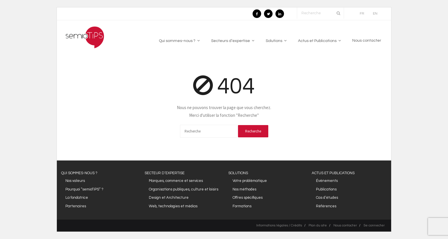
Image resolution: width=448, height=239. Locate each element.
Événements (327, 181)
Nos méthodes (244, 189)
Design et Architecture (169, 198)
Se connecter (374, 225)
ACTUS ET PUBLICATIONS (333, 173)
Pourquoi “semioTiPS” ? (84, 189)
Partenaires (75, 206)
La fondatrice (76, 198)
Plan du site (318, 225)
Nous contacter (345, 225)
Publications (326, 189)
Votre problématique (250, 181)
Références (326, 206)
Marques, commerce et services (176, 181)
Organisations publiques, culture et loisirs (183, 189)
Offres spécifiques (248, 198)
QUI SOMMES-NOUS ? (79, 173)
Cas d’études (327, 198)
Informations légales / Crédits (279, 225)
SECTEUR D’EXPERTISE (165, 173)
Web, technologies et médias (173, 206)
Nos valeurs (75, 181)
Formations (242, 206)
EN (375, 13)
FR (362, 13)
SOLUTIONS (238, 173)
